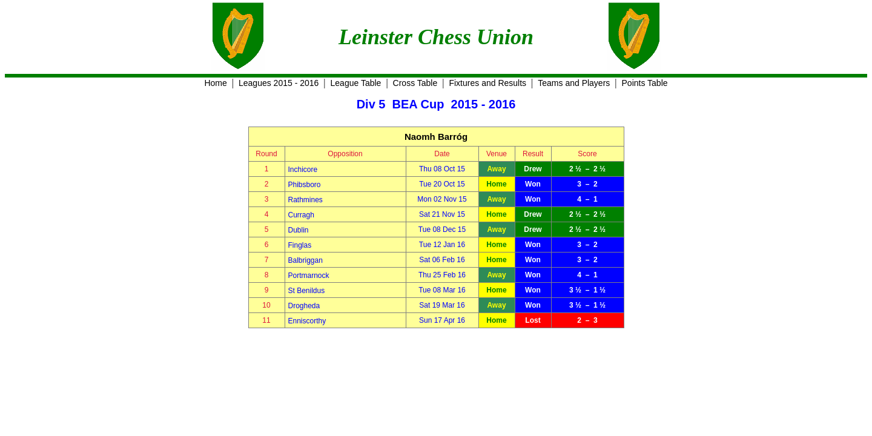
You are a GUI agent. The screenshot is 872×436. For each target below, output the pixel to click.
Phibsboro (304, 184)
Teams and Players (574, 83)
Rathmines (305, 200)
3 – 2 (587, 184)
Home (215, 83)
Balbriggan (305, 260)
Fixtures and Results (487, 83)
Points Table (645, 83)
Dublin (298, 230)
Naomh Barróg (436, 136)
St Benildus (306, 290)
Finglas (300, 245)
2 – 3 (587, 320)
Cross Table (415, 83)
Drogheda (304, 306)
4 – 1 (587, 199)
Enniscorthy (307, 321)
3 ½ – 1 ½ (587, 290)
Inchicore (303, 169)
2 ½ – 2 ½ (587, 169)
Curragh (301, 215)
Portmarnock (308, 275)
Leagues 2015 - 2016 (279, 83)
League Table (356, 83)
